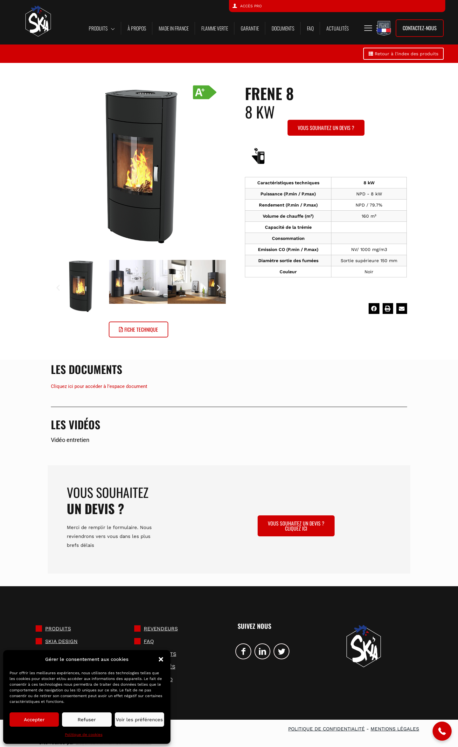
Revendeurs (161, 629)
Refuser (87, 720)
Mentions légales (395, 729)
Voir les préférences (139, 720)
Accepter (34, 720)
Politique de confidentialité (326, 729)
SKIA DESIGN (61, 641)
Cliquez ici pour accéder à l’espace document (99, 386)
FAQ (149, 641)
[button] (161, 659)
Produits (58, 629)
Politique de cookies (83, 734)
